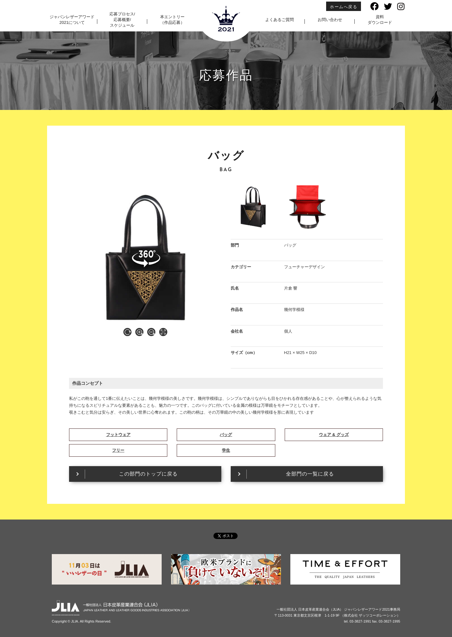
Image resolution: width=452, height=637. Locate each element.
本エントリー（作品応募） (172, 19)
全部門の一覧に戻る (310, 473)
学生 (226, 450)
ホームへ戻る (343, 6)
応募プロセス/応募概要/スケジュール (122, 20)
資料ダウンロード (380, 19)
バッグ (226, 434)
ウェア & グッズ (334, 434)
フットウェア (118, 434)
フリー (118, 450)
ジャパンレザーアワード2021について (72, 19)
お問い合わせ (330, 19)
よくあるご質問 (279, 19)
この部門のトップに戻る (148, 473)
